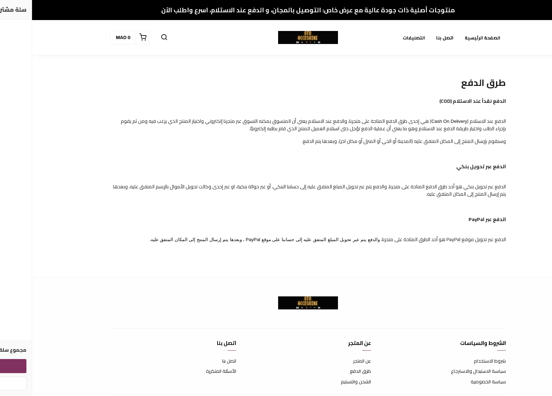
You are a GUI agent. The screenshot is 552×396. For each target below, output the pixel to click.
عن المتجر (330, 361)
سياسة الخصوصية (456, 381)
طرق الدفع (328, 371)
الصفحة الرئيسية (450, 37)
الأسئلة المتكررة (189, 371)
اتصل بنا (412, 37)
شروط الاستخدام (458, 361)
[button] (132, 38)
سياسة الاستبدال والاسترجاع (446, 371)
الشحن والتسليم (324, 381)
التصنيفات (382, 37)
